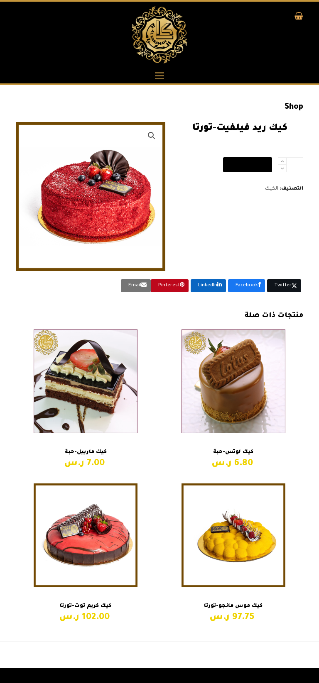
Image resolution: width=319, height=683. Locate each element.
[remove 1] (282, 168)
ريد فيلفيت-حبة (277, 655)
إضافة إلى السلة (247, 165)
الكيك (271, 189)
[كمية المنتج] (295, 164)
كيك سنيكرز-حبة (140, 655)
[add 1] (282, 161)
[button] (298, 18)
